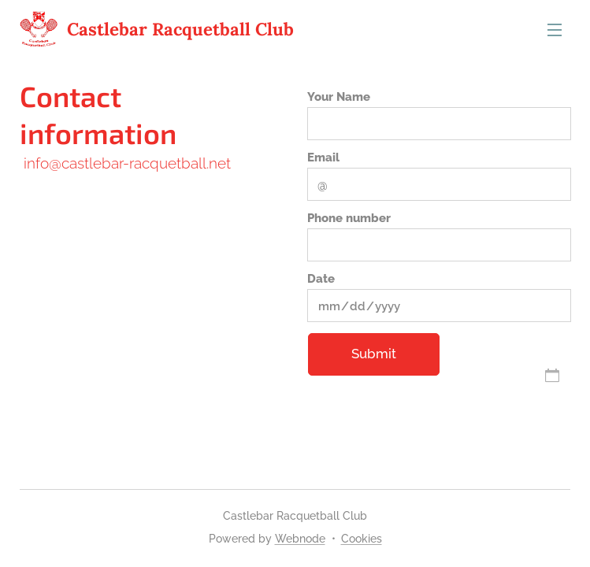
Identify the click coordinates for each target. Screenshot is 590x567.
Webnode (300, 538)
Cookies (361, 538)
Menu (554, 30)
